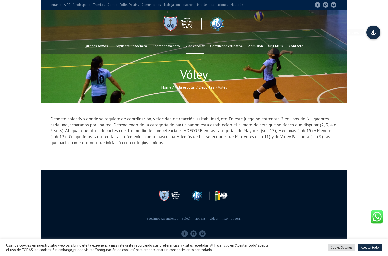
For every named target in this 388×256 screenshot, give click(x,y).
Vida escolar (185, 87)
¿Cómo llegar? (231, 218)
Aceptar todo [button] (370, 247)
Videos (214, 218)
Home (166, 87)
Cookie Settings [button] (341, 247)
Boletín (186, 218)
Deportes (206, 87)
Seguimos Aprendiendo (162, 218)
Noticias (200, 218)
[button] (373, 32)
